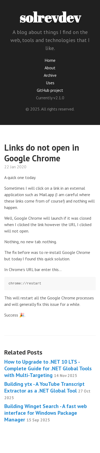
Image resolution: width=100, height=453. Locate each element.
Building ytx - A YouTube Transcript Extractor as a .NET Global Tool (47, 390)
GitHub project (50, 90)
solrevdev (50, 17)
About (50, 67)
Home (50, 60)
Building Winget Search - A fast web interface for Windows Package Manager (45, 413)
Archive (50, 75)
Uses (50, 82)
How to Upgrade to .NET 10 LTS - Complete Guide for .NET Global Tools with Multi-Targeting (48, 368)
